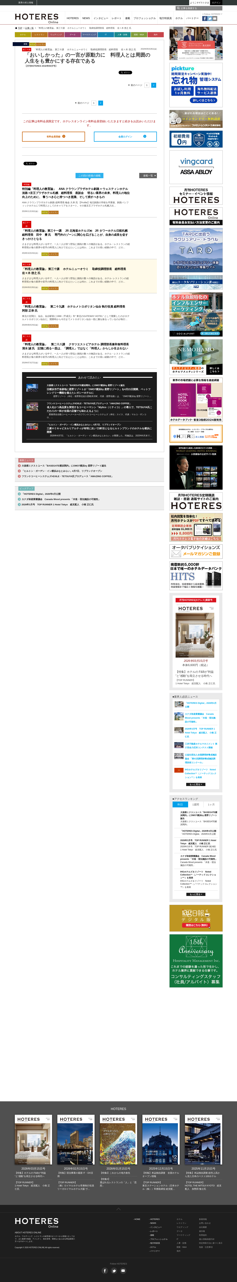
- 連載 (151, 1235)
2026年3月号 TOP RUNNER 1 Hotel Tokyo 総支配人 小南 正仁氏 (58, 504)
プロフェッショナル (145, 18)
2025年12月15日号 (161, 1168)
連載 (127, 18)
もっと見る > (196, 784)
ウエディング (182, 1227)
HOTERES (73, 18)
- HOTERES (154, 1219)
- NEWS (152, 1223)
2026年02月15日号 (76, 1168)
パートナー (192, 18)
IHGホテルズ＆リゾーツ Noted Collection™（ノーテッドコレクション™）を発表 (200, 773)
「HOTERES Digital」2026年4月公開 (41, 494)
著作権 (202, 1231)
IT (106, 35)
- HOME (136, 1219)
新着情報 (203, 1219)
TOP (20, 28)
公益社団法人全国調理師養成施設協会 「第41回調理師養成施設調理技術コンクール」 (201, 759)
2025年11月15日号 (203, 1168)
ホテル (179, 18)
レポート (117, 18)
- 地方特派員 (154, 1243)
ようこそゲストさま (199, 2)
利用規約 (203, 1235)
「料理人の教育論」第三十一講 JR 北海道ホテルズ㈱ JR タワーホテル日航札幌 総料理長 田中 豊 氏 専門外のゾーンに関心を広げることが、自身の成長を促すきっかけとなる (75, 234)
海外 (156, 35)
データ (73, 35)
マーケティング (89, 35)
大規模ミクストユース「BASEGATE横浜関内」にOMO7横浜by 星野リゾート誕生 (86, 385)
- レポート (153, 1231)
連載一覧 (148, 175)
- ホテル (152, 1247)
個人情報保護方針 (207, 1239)
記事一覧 (29, 28)
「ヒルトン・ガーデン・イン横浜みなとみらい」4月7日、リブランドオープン (84, 424)
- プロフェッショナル (158, 1239)
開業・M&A (139, 35)
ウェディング (56, 35)
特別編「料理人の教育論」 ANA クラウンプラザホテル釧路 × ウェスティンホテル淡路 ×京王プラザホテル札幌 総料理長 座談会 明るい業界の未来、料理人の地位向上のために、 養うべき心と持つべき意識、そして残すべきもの (76, 192)
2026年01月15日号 (118, 1168)
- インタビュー (155, 1227)
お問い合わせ (205, 1223)
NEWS (86, 18)
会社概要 (203, 1227)
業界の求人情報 (25, 2)
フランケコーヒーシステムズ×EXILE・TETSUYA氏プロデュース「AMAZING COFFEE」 (89, 403)
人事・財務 (122, 35)
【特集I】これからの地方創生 (115, 1173)
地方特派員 (165, 18)
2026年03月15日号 (33, 1168)
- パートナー (154, 1251)
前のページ (136, 85)
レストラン (39, 35)
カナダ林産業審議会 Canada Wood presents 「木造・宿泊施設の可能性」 (61, 499)
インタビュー (101, 18)
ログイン (216, 2)
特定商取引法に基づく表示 (210, 1243)
